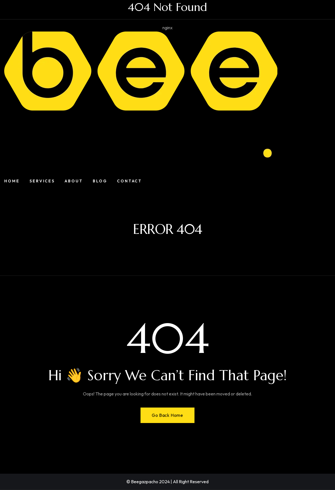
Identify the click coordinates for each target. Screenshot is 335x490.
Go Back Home (167, 415)
